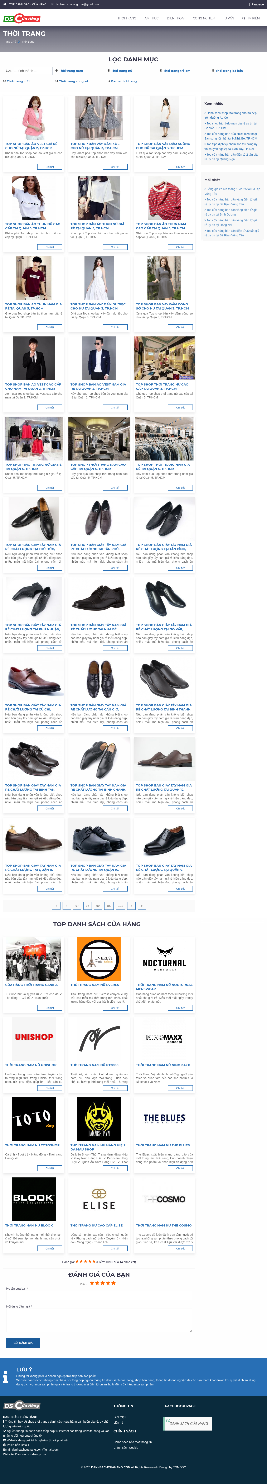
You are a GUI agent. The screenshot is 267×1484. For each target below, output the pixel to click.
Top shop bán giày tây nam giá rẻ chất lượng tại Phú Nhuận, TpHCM (33, 627)
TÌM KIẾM (251, 18)
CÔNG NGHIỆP (204, 18)
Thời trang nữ (121, 71)
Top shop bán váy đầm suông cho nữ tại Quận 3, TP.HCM (163, 146)
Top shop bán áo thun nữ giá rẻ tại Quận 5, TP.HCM (97, 226)
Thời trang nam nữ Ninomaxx (163, 1065)
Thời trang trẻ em (176, 71)
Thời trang (28, 41)
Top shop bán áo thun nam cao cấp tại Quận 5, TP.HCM (161, 226)
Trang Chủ (9, 41)
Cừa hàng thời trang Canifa (31, 985)
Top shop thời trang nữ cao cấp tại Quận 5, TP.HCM (162, 386)
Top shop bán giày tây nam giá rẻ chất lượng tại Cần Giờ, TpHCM (98, 707)
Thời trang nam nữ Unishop (31, 1065)
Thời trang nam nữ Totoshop (32, 1145)
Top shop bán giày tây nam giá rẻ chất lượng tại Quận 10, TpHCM (98, 868)
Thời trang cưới (18, 81)
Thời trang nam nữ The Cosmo (164, 1225)
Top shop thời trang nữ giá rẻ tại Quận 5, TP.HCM (33, 467)
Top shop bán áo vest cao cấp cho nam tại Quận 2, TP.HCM (33, 386)
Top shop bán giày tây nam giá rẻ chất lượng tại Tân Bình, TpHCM (164, 547)
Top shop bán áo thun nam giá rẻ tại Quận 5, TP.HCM (33, 306)
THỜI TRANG (127, 18)
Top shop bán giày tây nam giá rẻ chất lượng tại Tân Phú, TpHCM (98, 547)
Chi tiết (49, 167)
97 (77, 905)
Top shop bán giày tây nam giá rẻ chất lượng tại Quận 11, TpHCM (33, 868)
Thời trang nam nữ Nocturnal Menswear (164, 987)
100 (109, 905)
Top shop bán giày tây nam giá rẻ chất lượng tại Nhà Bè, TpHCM (98, 627)
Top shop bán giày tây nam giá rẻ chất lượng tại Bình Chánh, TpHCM (98, 787)
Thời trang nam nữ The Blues (163, 1145)
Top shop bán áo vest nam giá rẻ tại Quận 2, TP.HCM (98, 386)
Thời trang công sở (73, 81)
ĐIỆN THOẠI (176, 18)
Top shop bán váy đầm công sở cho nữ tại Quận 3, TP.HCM (162, 306)
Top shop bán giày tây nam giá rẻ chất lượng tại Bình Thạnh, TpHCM (164, 707)
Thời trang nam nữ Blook (29, 1225)
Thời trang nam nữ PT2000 (94, 1065)
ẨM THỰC (152, 18)
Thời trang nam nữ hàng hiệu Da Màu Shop (98, 1147)
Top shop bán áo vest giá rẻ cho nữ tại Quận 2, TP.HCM (31, 146)
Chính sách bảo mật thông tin (132, 1442)
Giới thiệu (119, 1417)
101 (120, 905)
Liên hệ (118, 1422)
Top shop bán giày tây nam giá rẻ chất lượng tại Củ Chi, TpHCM (33, 707)
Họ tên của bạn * (99, 1293)
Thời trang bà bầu (229, 71)
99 (98, 905)
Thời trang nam (71, 71)
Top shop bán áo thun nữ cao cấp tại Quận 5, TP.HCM (32, 226)
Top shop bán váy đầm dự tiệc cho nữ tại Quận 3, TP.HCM (98, 306)
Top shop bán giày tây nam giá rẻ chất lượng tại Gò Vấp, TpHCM (164, 627)
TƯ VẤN (228, 18)
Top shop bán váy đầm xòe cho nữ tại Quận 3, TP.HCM (95, 146)
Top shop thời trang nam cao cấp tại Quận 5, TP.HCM (98, 467)
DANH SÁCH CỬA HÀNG (189, 1423)
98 (87, 905)
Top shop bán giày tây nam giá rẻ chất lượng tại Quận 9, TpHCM (164, 868)
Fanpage (256, 4)
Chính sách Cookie (125, 1447)
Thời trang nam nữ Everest (96, 985)
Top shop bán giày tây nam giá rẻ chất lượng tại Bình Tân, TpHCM (33, 787)
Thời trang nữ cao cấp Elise (97, 1225)
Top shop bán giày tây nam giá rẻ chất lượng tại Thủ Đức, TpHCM (33, 547)
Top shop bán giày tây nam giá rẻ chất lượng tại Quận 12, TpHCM (164, 787)
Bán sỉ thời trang (124, 81)
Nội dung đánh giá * (99, 1318)
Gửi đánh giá (23, 1342)
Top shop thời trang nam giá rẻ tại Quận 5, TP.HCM (163, 467)
